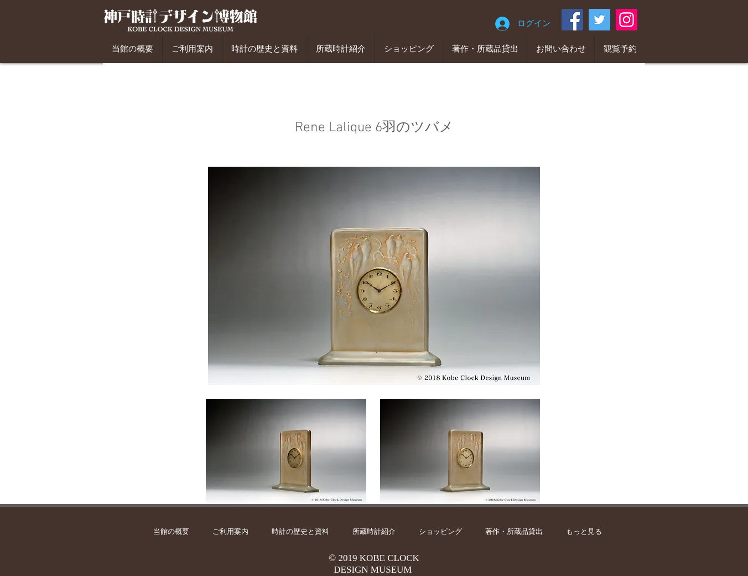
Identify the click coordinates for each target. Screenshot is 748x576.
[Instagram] (626, 19)
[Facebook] (572, 19)
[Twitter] (599, 19)
